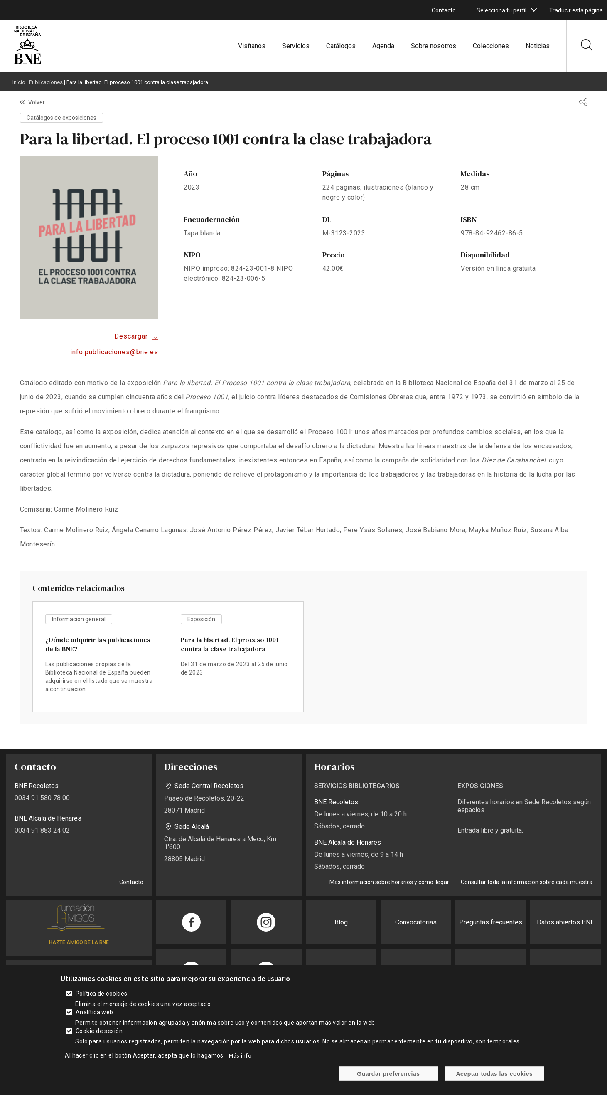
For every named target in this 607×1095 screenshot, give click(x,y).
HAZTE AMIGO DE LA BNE (79, 942)
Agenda (383, 46)
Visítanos (251, 46)
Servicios (296, 46)
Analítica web (94, 1012)
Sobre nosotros (433, 46)
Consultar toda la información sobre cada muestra (526, 882)
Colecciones (491, 46)
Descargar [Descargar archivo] (131, 336)
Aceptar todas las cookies (494, 1073)
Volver (36, 102)
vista (100, 657)
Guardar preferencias (388, 1073)
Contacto (444, 10)
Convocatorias (416, 922)
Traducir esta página (576, 10)
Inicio (18, 82)
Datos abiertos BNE (565, 922)
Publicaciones (46, 82)
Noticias (538, 46)
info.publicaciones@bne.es (114, 352)
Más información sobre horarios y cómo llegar (389, 882)
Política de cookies (102, 993)
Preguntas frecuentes (490, 922)
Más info (240, 1055)
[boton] (534, 10)
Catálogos (341, 46)
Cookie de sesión (99, 1031)
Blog (341, 922)
